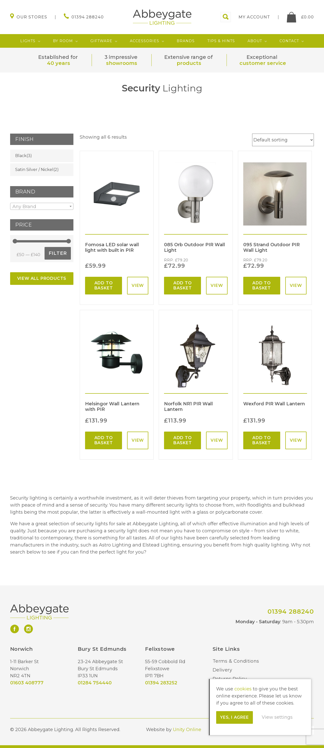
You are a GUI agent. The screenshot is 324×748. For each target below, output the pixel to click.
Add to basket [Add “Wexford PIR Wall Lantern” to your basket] (261, 440)
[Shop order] (283, 140)
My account (254, 17)
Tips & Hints (221, 41)
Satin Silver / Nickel (34, 169)
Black (21, 155)
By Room (63, 41)
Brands (186, 41)
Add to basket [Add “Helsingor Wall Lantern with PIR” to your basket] (103, 440)
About (255, 41)
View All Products (42, 278)
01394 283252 (161, 683)
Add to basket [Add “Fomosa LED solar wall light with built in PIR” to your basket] (103, 285)
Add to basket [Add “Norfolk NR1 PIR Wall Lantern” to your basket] (182, 440)
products (189, 63)
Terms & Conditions (236, 661)
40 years (58, 63)
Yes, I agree (234, 717)
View (138, 285)
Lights (27, 41)
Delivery (222, 670)
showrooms (121, 63)
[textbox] (41, 206)
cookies (243, 689)
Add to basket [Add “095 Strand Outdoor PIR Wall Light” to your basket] (261, 285)
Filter (58, 253)
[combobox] (41, 206)
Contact (289, 41)
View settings (277, 717)
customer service (262, 63)
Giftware (101, 41)
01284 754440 (95, 683)
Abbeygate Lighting (162, 17)
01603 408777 (27, 683)
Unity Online (187, 729)
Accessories (144, 41)
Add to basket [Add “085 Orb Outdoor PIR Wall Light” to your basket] (182, 285)
